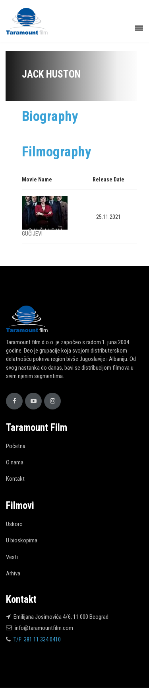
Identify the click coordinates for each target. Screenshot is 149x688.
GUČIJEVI (32, 233)
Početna (15, 446)
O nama (14, 462)
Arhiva (13, 573)
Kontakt (15, 478)
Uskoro (14, 524)
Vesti (12, 557)
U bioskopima (21, 540)
